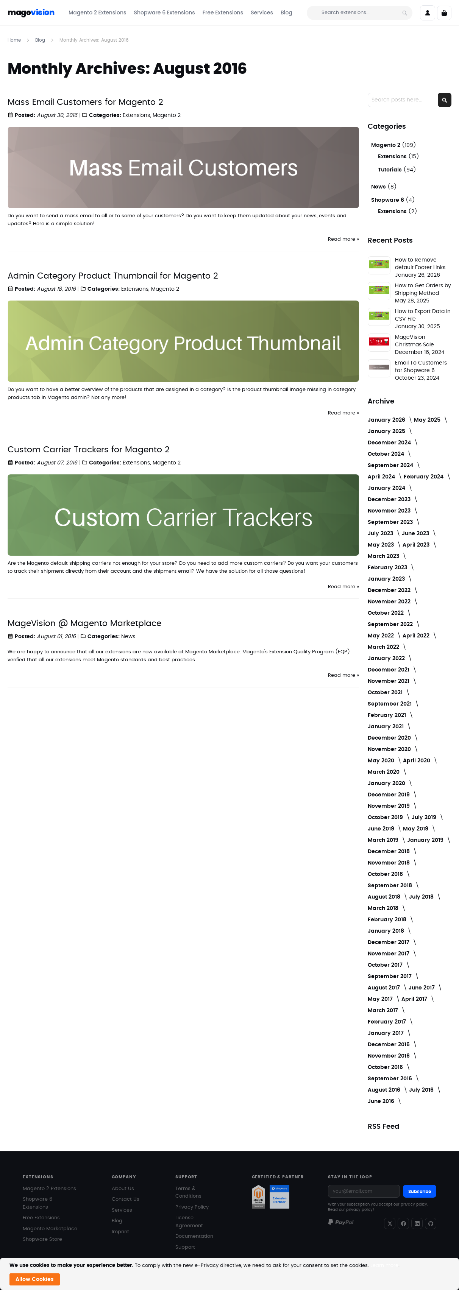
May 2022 (381, 636)
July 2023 (381, 533)
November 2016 (389, 1056)
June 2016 (382, 1101)
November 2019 (389, 806)
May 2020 (382, 760)
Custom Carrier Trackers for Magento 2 (89, 450)
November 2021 (389, 681)
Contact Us (125, 1199)
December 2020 (390, 738)
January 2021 (386, 726)
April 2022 (417, 636)
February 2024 (424, 477)
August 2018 (385, 897)
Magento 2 (167, 115)
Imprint (120, 1231)
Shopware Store (42, 1239)
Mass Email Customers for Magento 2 (85, 102)
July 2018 (422, 897)
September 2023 (391, 522)
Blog (41, 40)
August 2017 (384, 988)
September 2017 (390, 976)
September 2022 (391, 624)
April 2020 (417, 760)
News (128, 636)
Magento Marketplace (50, 1228)
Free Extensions (41, 1217)
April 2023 (417, 545)
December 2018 (389, 851)
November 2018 (389, 863)
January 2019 (426, 840)
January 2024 (387, 488)
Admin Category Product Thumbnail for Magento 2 (113, 276)
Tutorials (390, 170)
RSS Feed (383, 1126)
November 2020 (390, 749)
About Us (123, 1188)
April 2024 (382, 477)
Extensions (136, 115)
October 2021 (386, 692)
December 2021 (389, 670)
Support (185, 1247)
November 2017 (389, 954)
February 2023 (388, 567)
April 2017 (415, 999)
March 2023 (384, 556)
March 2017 (384, 1010)
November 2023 (390, 511)
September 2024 (391, 465)
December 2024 (390, 443)
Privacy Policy (192, 1207)
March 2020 (384, 772)
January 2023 (387, 579)
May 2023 (381, 545)
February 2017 (387, 1022)
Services (122, 1210)
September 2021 (390, 704)
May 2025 (428, 420)
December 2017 (389, 942)
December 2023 (390, 499)
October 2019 (386, 817)
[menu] (180, 13)
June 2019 (382, 829)
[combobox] (359, 13)
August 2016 (385, 1090)
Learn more (384, 1265)
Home (15, 40)
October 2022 (386, 613)
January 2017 (386, 1033)
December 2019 (389, 795)
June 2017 (422, 988)
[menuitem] (97, 12)
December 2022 (390, 590)
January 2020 (387, 783)
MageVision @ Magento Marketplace (84, 623)
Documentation (194, 1236)
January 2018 (387, 931)
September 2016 (391, 1078)
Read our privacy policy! (351, 1210)
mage (31, 13)
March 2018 (384, 908)
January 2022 (387, 658)
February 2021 (387, 715)
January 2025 (387, 431)
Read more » (343, 239)
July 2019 (425, 817)
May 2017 (381, 999)
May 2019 (416, 829)
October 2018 (386, 874)
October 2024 (387, 454)
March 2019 (384, 840)
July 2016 (422, 1090)
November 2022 (390, 601)
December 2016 (389, 1044)
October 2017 (386, 965)
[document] (230, 1273)
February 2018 (388, 919)
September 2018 (391, 885)
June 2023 (416, 533)
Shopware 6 (388, 200)
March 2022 (384, 647)
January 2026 (387, 420)
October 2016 (386, 1067)
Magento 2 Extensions (49, 1188)
